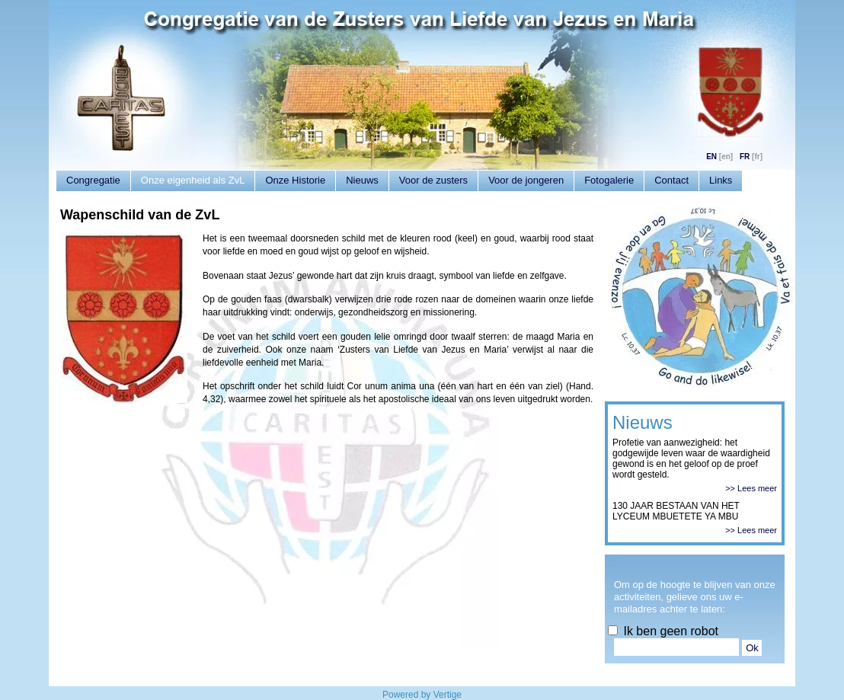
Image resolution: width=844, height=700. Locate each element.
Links (720, 180)
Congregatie (93, 180)
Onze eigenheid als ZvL (193, 180)
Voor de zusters (433, 180)
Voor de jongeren (526, 180)
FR (745, 156)
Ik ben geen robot (663, 631)
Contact (671, 180)
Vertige (447, 694)
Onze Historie (295, 180)
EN (711, 156)
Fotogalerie (609, 180)
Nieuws (362, 180)
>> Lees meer (751, 488)
